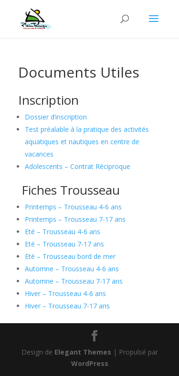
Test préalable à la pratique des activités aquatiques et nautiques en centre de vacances (87, 141)
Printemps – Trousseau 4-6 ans (73, 206)
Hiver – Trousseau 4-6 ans (65, 293)
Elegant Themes (82, 351)
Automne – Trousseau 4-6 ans (72, 268)
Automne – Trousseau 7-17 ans (74, 281)
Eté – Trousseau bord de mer (70, 256)
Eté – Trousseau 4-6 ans (62, 231)
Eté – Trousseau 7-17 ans (64, 243)
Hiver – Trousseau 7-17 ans (67, 305)
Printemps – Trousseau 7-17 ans (75, 219)
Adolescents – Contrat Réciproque (77, 166)
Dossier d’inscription (56, 116)
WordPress (89, 363)
